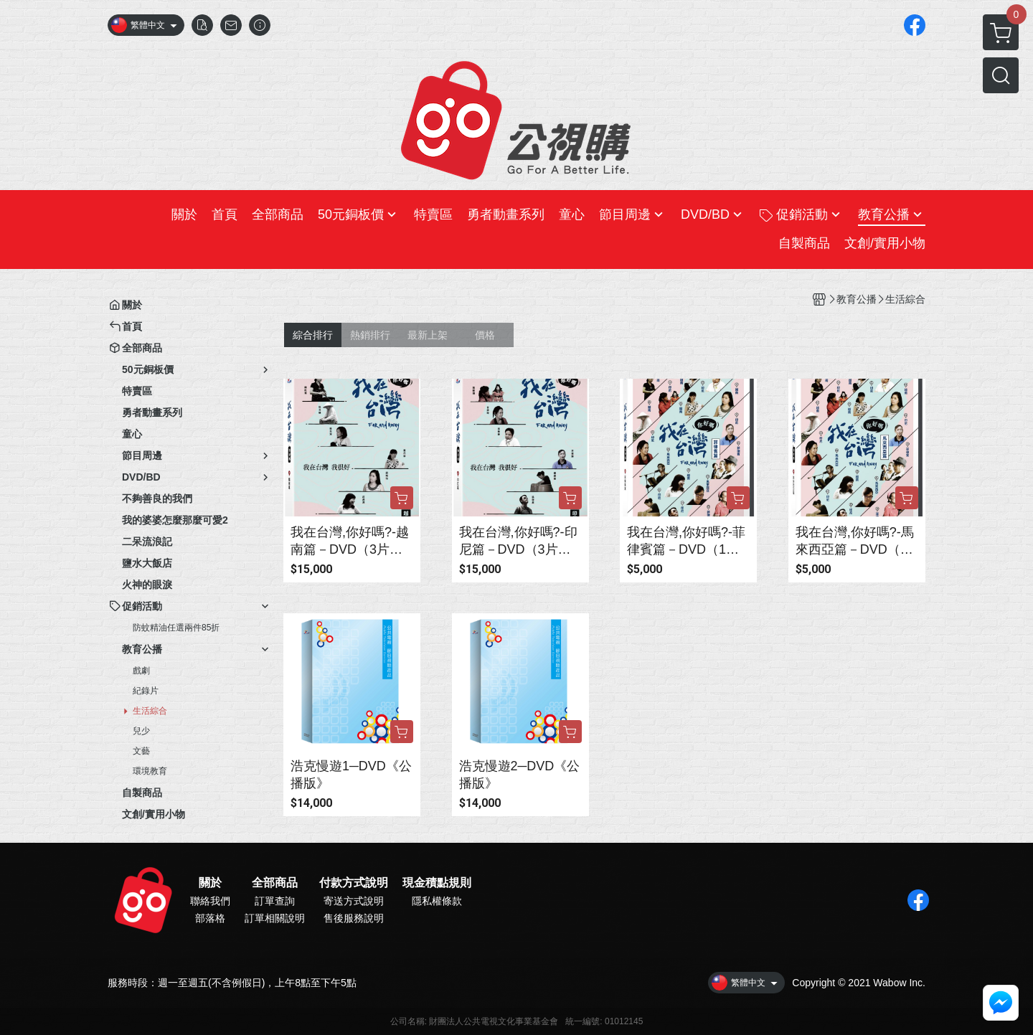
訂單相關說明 (275, 918)
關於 (210, 883)
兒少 (141, 731)
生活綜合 (150, 711)
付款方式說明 (353, 883)
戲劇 (141, 671)
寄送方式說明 (354, 901)
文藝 (141, 751)
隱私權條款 (437, 901)
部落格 (210, 918)
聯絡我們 (210, 901)
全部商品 (275, 883)
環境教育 (150, 771)
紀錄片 (146, 691)
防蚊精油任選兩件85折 (176, 628)
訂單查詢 (275, 901)
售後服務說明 (354, 918)
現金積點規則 (436, 883)
